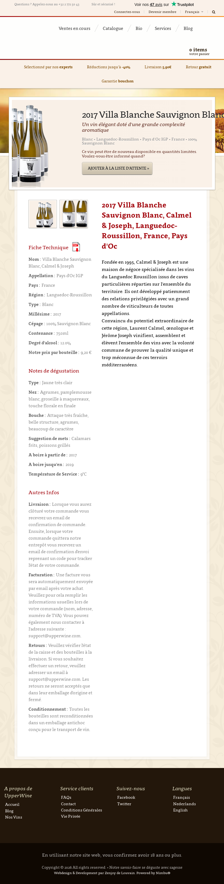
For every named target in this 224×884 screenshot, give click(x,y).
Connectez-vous (127, 12)
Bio (139, 28)
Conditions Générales (81, 810)
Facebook (126, 797)
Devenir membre (162, 12)
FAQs (66, 797)
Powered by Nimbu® (153, 873)
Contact (68, 803)
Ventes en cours (74, 28)
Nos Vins (13, 817)
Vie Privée (70, 816)
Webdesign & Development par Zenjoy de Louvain (94, 873)
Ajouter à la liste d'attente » (118, 168)
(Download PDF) (76, 247)
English (180, 810)
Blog (188, 28)
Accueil (12, 804)
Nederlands (184, 803)
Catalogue (113, 28)
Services (163, 28)
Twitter (124, 803)
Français (194, 12)
